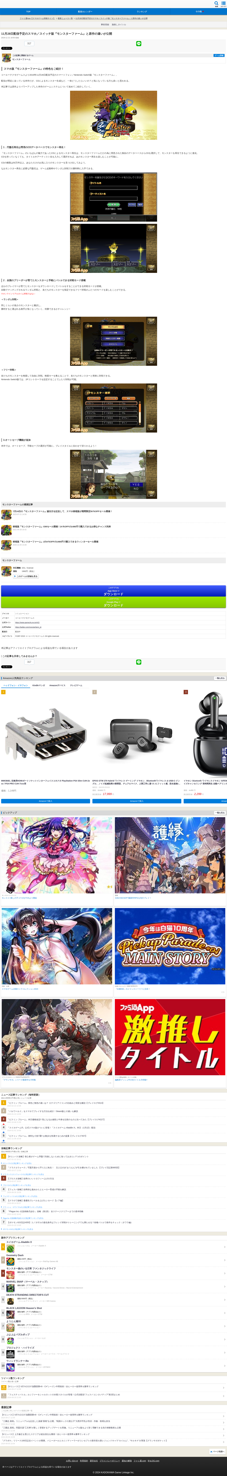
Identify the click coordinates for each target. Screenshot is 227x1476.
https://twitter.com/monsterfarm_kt (28, 627)
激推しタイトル (119, 24)
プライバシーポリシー (110, 1461)
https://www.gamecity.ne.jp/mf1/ (27, 623)
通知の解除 (127, 1461)
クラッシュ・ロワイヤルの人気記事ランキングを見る (22, 1207)
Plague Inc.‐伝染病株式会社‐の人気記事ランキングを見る (23, 1218)
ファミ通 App (11, 4)
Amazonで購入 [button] (45, 801)
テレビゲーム (76, 685)
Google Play (113, 602)
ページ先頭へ (218, 1451)
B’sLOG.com (153, 1461)
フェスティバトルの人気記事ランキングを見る (20, 1196)
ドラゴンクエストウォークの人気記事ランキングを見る (23, 1174)
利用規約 (84, 1461)
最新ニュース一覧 (65, 18)
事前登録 (105, 24)
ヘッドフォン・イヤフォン (15, 685)
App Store (113, 591)
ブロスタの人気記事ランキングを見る (17, 1185)
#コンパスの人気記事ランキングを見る (17, 1163)
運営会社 (94, 1461)
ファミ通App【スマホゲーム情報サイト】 (37, 18)
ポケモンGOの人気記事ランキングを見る (18, 1229)
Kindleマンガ (38, 685)
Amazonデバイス (57, 685)
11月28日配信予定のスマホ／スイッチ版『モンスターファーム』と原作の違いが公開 (111, 18)
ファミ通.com (140, 1461)
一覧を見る (220, 678)
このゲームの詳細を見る (27, 576)
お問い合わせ (72, 1461)
